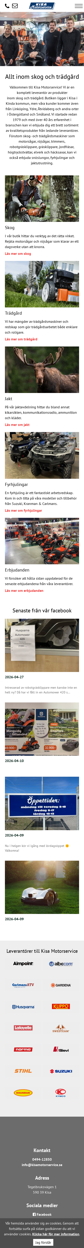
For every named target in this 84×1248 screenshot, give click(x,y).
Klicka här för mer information (55, 1234)
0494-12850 (42, 1159)
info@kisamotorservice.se (42, 1164)
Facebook (42, 1214)
